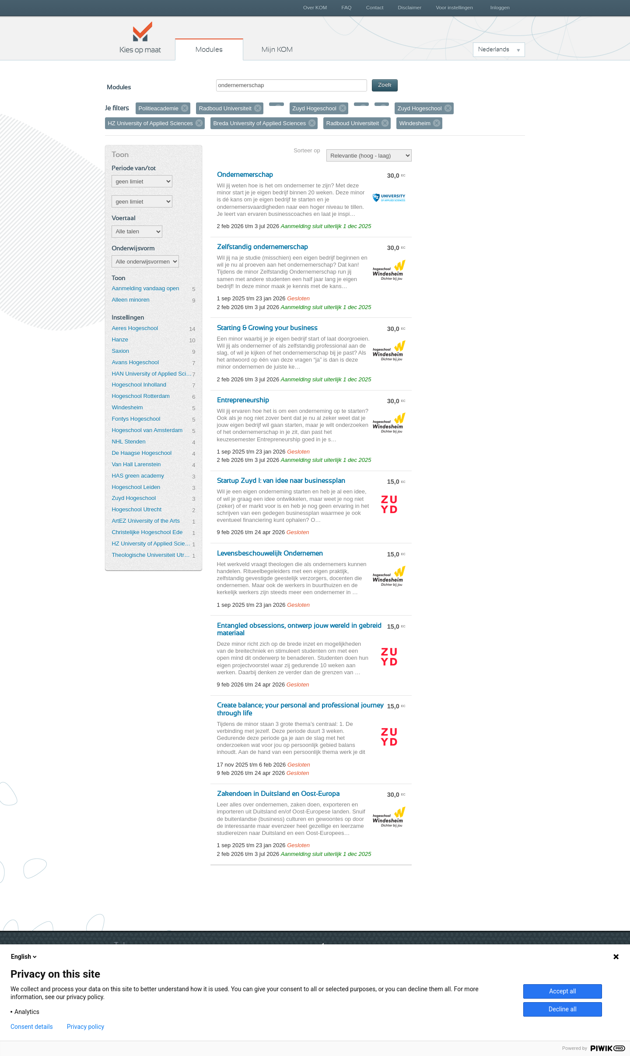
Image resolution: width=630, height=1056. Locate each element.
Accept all (562, 991)
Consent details (31, 1026)
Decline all (563, 1009)
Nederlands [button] (493, 49)
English (24, 956)
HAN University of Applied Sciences (152, 373)
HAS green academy (138, 475)
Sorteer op (307, 150)
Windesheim (127, 407)
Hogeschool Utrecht (136, 509)
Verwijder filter (184, 108)
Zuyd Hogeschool (134, 498)
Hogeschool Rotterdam (140, 396)
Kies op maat (140, 37)
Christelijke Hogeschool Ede (147, 532)
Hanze (120, 339)
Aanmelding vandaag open (145, 288)
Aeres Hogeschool (135, 328)
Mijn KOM (277, 49)
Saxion (120, 351)
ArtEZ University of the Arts (145, 520)
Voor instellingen (454, 7)
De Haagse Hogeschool (142, 453)
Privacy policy (85, 1026)
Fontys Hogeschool (136, 418)
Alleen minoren (130, 299)
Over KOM (315, 7)
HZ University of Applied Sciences (152, 543)
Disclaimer (410, 7)
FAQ (346, 7)
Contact (375, 7)
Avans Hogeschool (135, 362)
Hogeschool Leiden (136, 487)
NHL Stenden (128, 441)
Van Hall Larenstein (136, 464)
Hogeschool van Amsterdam (147, 430)
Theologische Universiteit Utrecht (152, 555)
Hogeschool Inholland (139, 384)
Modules (209, 49)
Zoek (385, 85)
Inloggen (500, 7)
